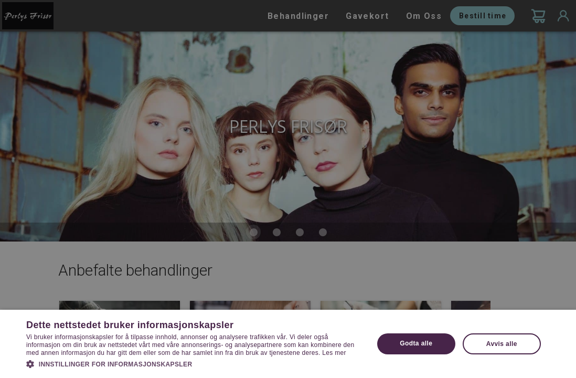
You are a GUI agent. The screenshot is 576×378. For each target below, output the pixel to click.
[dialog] (288, 189)
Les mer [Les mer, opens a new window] (334, 352)
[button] (194, 363)
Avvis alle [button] (501, 344)
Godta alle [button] (416, 343)
